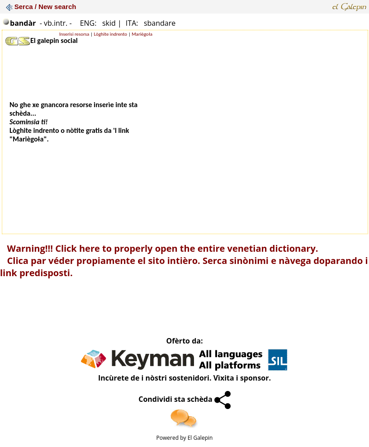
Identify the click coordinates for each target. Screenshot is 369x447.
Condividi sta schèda (184, 399)
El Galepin (200, 438)
